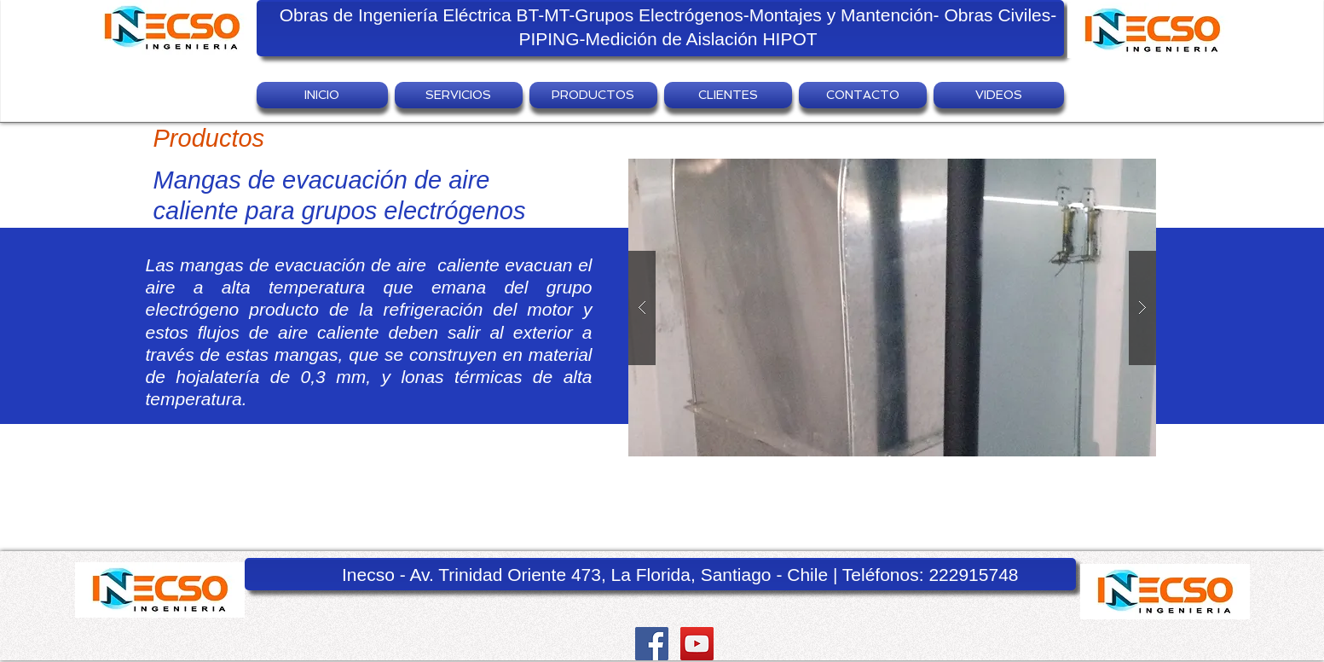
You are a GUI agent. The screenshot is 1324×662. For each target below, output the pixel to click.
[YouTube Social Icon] (697, 643)
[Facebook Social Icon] (651, 643)
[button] (458, 95)
